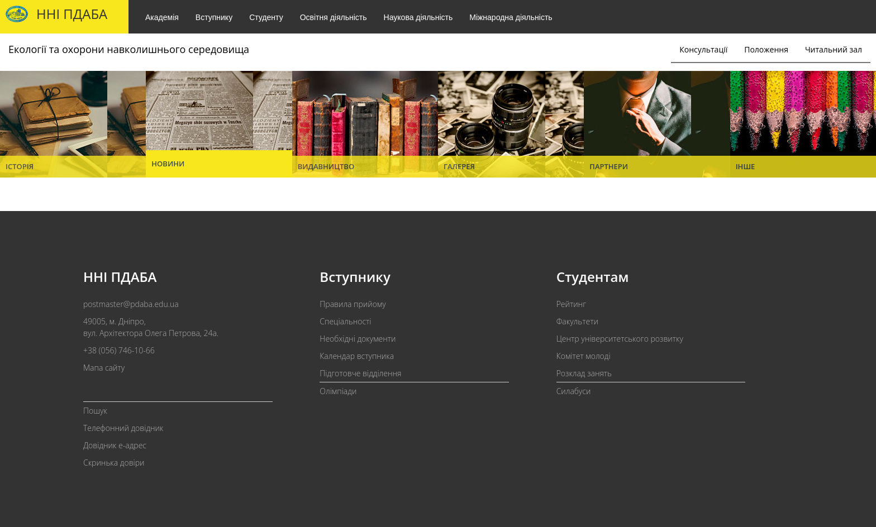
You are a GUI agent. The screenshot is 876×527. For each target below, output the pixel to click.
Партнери (608, 166)
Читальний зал (833, 49)
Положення (766, 49)
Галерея (459, 166)
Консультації (703, 49)
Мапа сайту (104, 367)
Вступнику (214, 17)
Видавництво (326, 166)
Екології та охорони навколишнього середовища (128, 49)
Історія (20, 166)
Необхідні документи (358, 338)
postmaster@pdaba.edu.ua (131, 304)
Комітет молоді (583, 356)
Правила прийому (352, 304)
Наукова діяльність (418, 17)
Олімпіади (338, 391)
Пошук (95, 410)
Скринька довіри (114, 462)
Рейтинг (571, 304)
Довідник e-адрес (114, 445)
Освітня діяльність (333, 17)
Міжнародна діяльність (510, 17)
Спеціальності (345, 321)
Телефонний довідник (123, 428)
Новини (167, 164)
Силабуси (573, 391)
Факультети (577, 321)
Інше (745, 166)
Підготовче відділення (360, 373)
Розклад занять (584, 373)
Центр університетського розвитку (619, 338)
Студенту (266, 17)
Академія (162, 17)
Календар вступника (357, 356)
